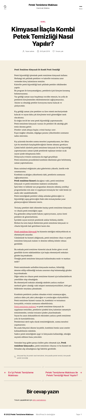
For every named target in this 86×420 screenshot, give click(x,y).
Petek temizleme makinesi (25, 306)
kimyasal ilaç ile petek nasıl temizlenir (30, 356)
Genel (43, 22)
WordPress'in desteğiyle (45, 414)
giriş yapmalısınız (39, 400)
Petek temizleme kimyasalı (25, 231)
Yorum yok (59, 51)
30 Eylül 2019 (45, 51)
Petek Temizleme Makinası (43, 5)
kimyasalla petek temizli (54, 356)
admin (32, 51)
